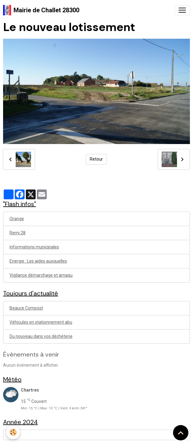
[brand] (41, 10)
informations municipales (34, 246)
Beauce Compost (26, 308)
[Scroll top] (180, 432)
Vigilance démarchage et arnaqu (41, 275)
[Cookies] (13, 432)
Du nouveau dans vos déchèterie (41, 336)
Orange (17, 218)
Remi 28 (18, 232)
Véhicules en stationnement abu (41, 322)
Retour (96, 159)
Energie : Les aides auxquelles (38, 261)
